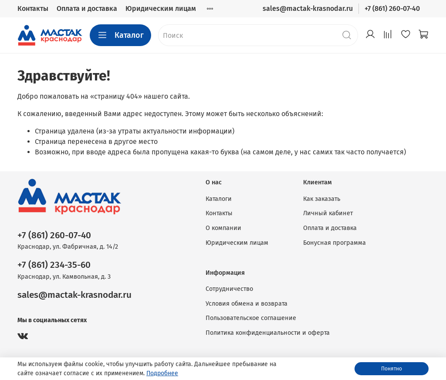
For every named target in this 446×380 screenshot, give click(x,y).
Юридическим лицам (160, 8)
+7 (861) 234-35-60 (54, 265)
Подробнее (162, 373)
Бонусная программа (334, 243)
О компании (223, 228)
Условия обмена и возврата (246, 303)
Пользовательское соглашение (251, 318)
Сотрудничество (229, 289)
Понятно (391, 369)
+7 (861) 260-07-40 (392, 8)
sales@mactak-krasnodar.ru (308, 8)
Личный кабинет (328, 213)
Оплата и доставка (87, 8)
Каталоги (219, 199)
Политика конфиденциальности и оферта (268, 333)
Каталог (120, 35)
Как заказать (321, 199)
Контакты (32, 8)
